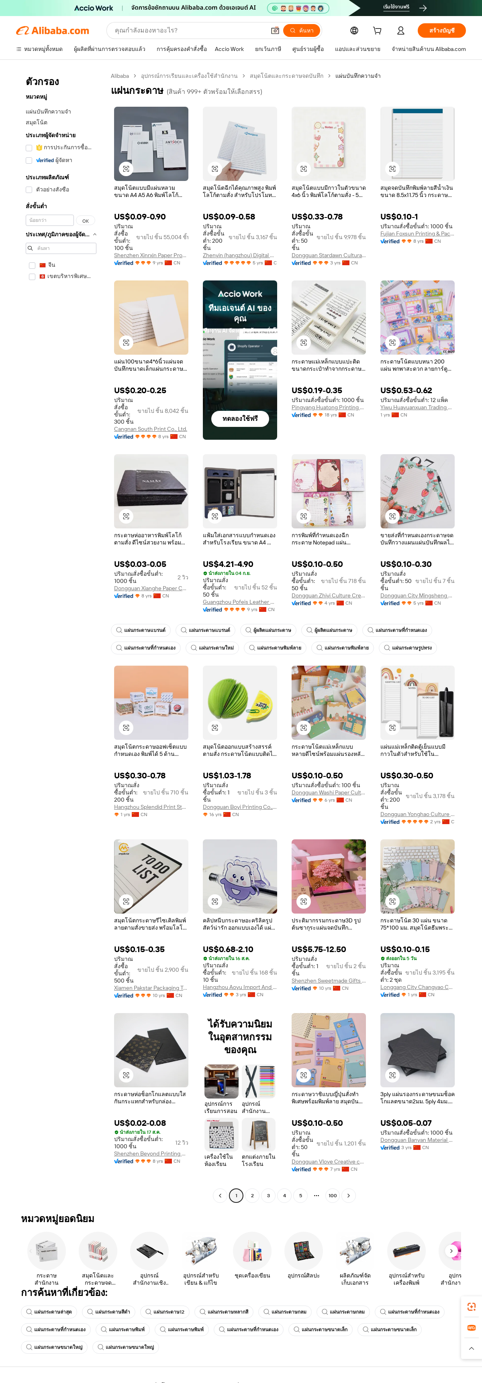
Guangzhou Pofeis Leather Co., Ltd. (240, 602)
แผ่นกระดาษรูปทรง (408, 648)
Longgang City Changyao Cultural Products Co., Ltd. (417, 987)
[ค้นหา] (301, 30)
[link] (471, 1306)
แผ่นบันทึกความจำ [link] (358, 76)
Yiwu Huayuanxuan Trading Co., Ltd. (417, 407)
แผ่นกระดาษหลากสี (224, 1312)
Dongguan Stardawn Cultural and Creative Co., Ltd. (329, 255)
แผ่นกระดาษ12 (164, 1312)
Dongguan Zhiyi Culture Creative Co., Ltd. (329, 595)
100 (333, 1195)
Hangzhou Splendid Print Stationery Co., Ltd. (151, 807)
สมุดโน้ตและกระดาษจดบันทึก (286, 76)
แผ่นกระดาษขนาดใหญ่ (54, 1347)
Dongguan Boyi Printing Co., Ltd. (240, 807)
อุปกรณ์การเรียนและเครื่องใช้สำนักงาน (189, 76)
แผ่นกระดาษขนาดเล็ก (320, 1329)
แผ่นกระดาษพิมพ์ (123, 1329)
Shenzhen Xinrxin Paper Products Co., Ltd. (151, 255)
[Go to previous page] (220, 1195)
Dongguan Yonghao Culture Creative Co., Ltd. (417, 814)
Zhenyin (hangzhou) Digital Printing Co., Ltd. (240, 255)
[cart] (379, 31)
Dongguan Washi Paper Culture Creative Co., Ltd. (329, 792)
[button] (275, 30)
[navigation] (61, 636)
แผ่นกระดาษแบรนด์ (140, 630)
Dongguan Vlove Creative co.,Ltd (329, 1161)
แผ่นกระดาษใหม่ (212, 648)
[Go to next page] (348, 1195)
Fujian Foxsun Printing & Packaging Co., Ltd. (417, 233)
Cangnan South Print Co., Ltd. (150, 429)
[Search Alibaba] (189, 30)
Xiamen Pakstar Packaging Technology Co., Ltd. (151, 988)
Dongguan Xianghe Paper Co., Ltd (151, 588)
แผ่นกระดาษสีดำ (108, 1312)
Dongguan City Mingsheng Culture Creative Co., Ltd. (417, 595)
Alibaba (120, 76)
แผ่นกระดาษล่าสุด (49, 1312)
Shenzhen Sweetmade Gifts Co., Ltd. (329, 980)
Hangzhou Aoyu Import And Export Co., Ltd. (240, 987)
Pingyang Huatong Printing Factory (329, 407)
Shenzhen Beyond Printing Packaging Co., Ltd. (151, 1153)
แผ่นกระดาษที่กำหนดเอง (397, 630)
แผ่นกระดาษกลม (284, 1312)
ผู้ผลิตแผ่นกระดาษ (268, 630)
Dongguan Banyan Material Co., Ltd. (417, 1140)
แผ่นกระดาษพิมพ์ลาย (275, 648)
